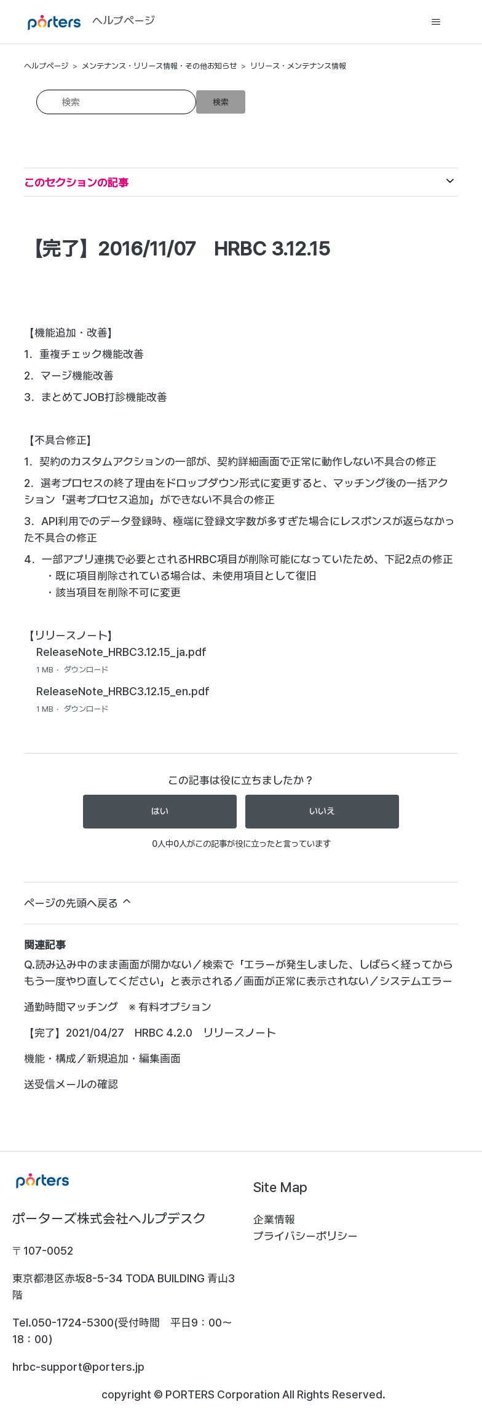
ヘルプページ (46, 66)
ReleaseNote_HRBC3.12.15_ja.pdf (121, 651)
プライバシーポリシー (305, 1236)
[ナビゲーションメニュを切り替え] (436, 22)
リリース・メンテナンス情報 (298, 66)
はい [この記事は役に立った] (159, 811)
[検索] (116, 102)
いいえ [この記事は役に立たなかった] (322, 811)
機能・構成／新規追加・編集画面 (102, 1058)
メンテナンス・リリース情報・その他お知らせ (159, 66)
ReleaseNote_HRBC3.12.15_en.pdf (123, 691)
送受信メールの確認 (71, 1084)
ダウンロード (86, 669)
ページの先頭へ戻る (78, 902)
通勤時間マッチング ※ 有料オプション (117, 1006)
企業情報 (274, 1219)
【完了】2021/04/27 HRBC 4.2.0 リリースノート (150, 1032)
